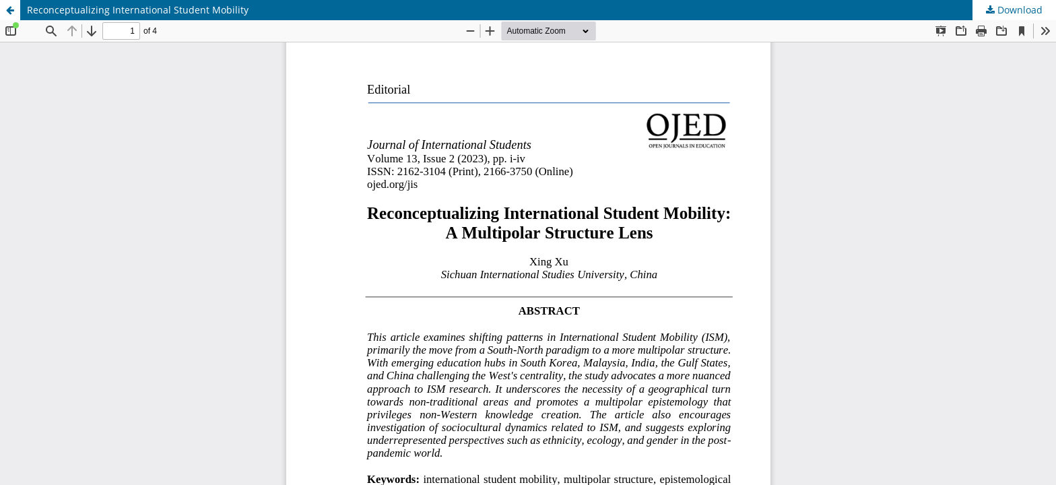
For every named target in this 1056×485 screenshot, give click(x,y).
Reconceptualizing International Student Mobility (138, 9)
